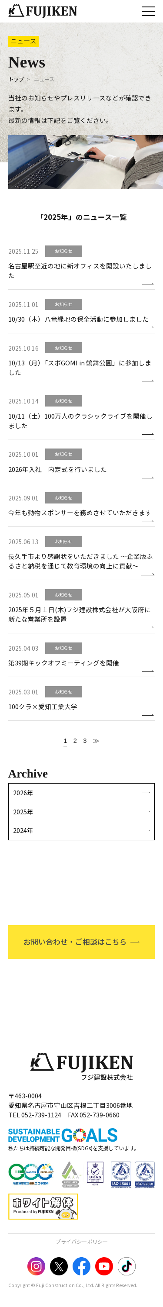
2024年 (23, 830)
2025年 (23, 811)
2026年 (23, 792)
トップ (16, 79)
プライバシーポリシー (82, 1242)
